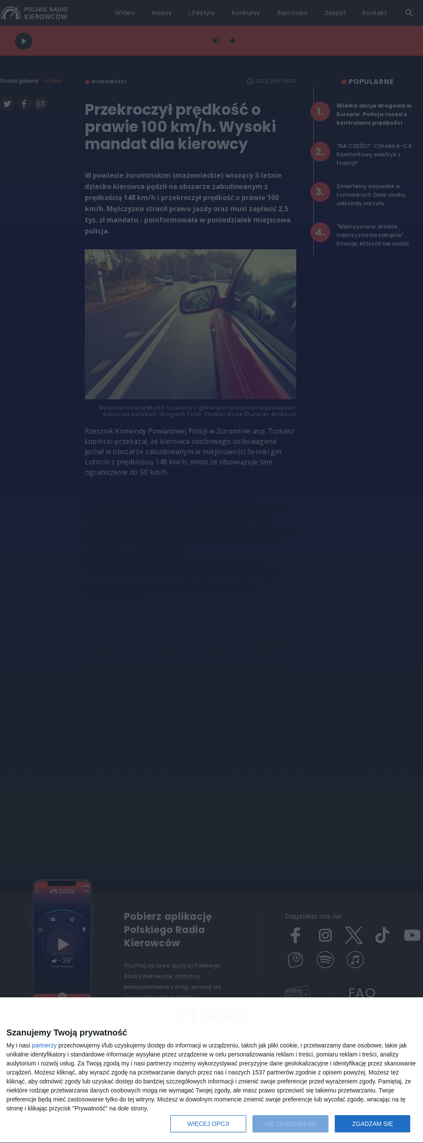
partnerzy (44, 1045)
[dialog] (211, 1070)
